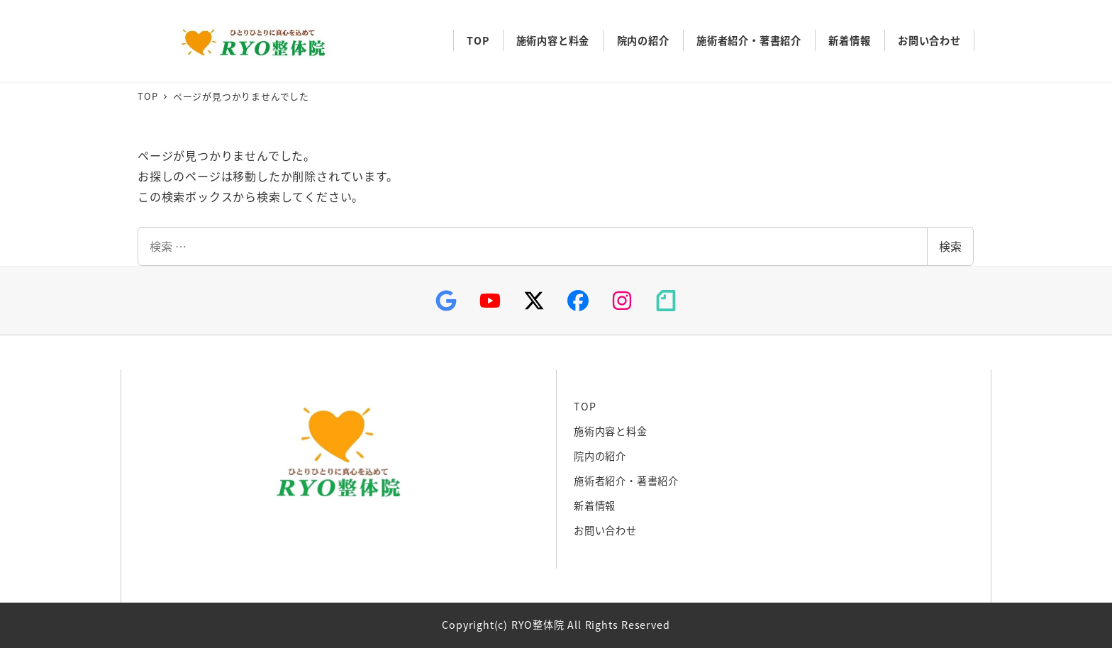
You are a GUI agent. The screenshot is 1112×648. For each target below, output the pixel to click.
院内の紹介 (600, 456)
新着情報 (595, 505)
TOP (585, 406)
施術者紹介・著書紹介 (626, 481)
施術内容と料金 (610, 431)
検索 (950, 246)
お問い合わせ (605, 530)
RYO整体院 (250, 41)
